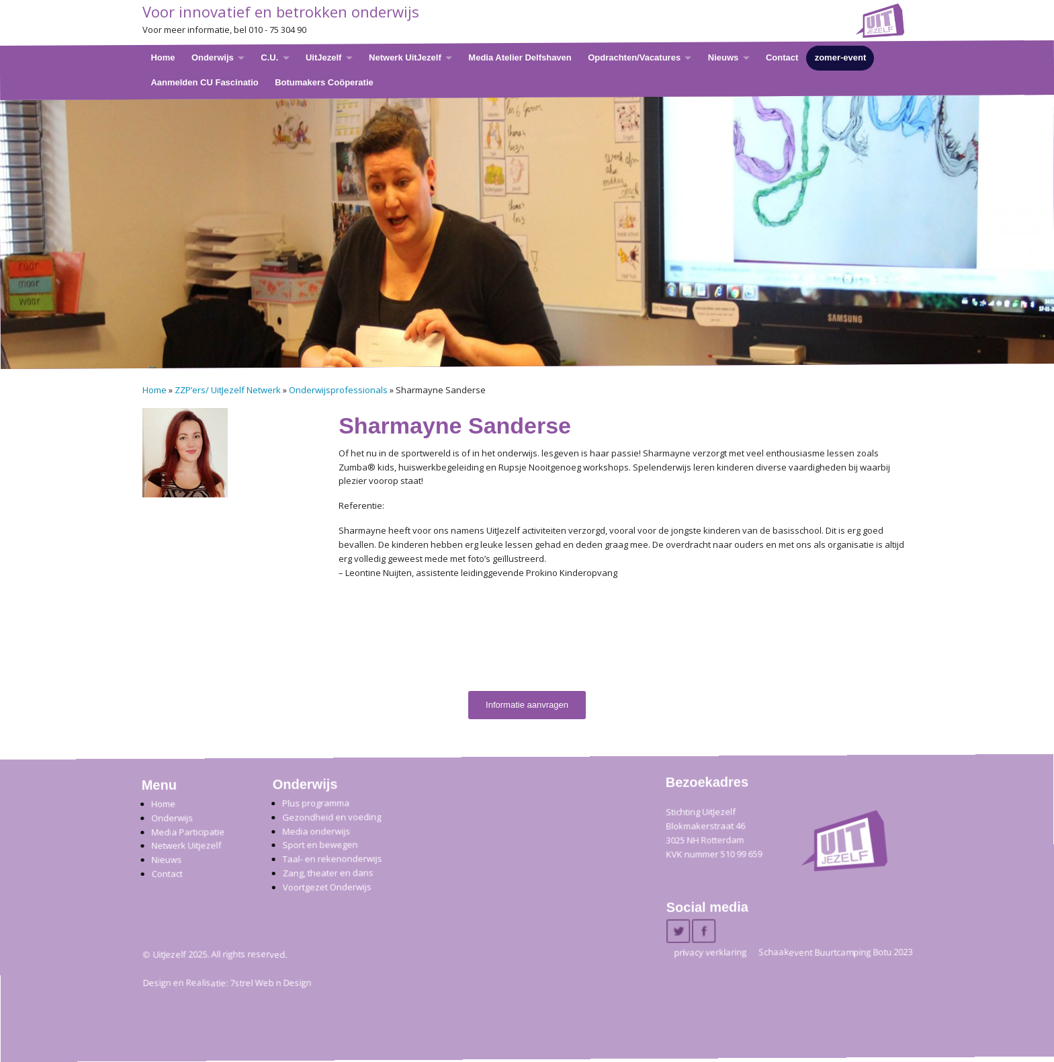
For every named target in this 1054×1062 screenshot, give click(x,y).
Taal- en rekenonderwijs (332, 859)
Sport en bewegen (319, 845)
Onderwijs (212, 57)
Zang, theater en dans (328, 873)
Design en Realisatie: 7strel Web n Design (226, 983)
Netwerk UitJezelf (405, 57)
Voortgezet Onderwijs (327, 887)
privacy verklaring (710, 952)
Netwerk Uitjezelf (186, 846)
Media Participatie (187, 831)
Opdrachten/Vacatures (634, 57)
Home (162, 57)
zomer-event (840, 57)
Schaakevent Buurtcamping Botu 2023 (835, 952)
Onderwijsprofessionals (338, 390)
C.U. (269, 57)
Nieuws (722, 57)
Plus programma (315, 803)
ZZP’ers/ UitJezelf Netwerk (228, 390)
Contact (781, 57)
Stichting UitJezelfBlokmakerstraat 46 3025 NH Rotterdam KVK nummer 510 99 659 (714, 833)
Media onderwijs (316, 831)
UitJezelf (323, 57)
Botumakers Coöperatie (324, 82)
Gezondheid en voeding (331, 817)
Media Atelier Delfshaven (519, 57)
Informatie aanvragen (527, 705)
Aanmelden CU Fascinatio (204, 82)
